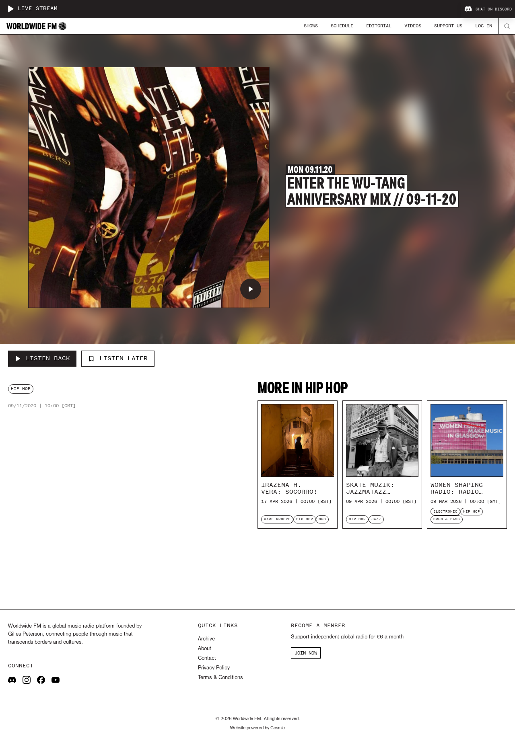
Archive (206, 639)
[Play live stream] (10, 9)
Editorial (378, 26)
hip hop (21, 388)
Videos (412, 26)
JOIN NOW (306, 653)
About (204, 648)
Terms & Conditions (220, 677)
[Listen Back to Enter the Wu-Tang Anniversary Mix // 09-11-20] (42, 359)
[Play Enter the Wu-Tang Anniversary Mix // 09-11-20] (250, 289)
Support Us (448, 26)
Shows (311, 26)
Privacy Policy (214, 668)
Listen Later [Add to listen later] (118, 358)
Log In (483, 26)
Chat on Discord (488, 9)
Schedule (342, 26)
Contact (207, 658)
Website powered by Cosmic (257, 728)
